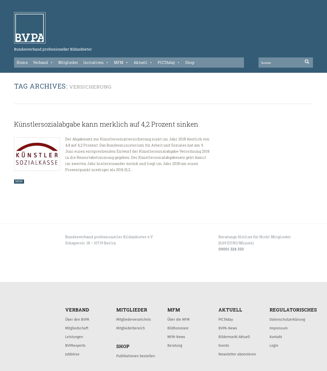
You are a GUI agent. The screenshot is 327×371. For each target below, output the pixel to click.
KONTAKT (50, 276)
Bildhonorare (178, 328)
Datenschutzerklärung (287, 319)
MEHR (19, 181)
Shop (189, 62)
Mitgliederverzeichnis (133, 319)
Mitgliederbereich (130, 328)
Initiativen (96, 62)
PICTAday (169, 62)
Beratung (174, 345)
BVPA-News (227, 328)
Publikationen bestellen (135, 355)
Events (223, 345)
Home (22, 62)
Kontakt (276, 336)
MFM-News (176, 336)
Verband (43, 62)
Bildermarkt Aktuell (234, 336)
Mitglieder (68, 62)
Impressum (279, 328)
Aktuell (143, 62)
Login (274, 345)
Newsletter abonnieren (237, 354)
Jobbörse (72, 354)
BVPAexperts (75, 345)
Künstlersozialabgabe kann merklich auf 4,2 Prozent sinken (106, 124)
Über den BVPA (77, 319)
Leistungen (74, 336)
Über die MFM (178, 319)
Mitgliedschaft (76, 328)
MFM (121, 62)
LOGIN (33, 276)
